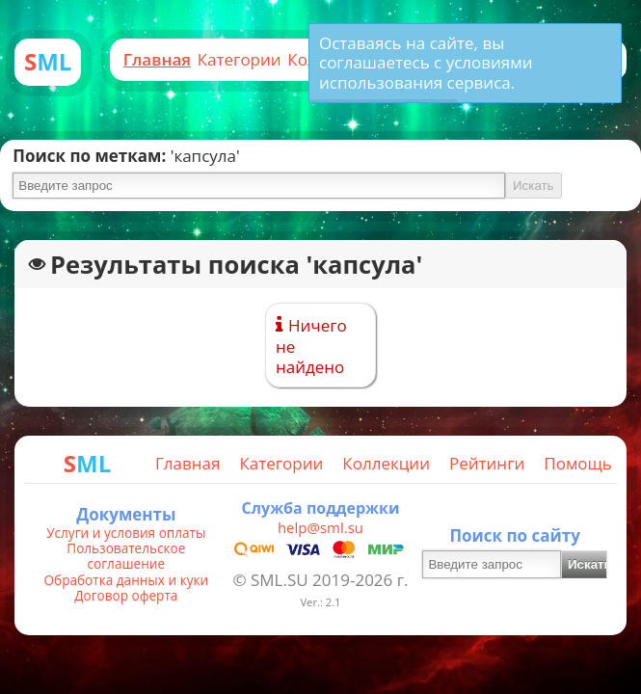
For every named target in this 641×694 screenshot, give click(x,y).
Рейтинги (486, 463)
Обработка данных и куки (126, 580)
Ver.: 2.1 (320, 602)
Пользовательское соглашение (126, 557)
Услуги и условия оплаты (125, 533)
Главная (157, 59)
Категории (239, 59)
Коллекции (386, 463)
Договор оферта (125, 595)
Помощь (578, 463)
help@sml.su (320, 527)
